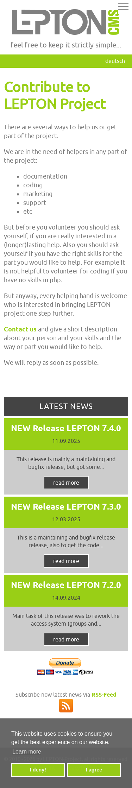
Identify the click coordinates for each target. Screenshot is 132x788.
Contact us (20, 329)
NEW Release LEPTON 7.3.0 (66, 507)
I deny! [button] (38, 770)
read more (66, 482)
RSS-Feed (104, 694)
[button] (123, 7)
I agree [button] (94, 770)
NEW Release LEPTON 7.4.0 (66, 428)
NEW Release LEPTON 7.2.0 (66, 585)
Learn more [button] (26, 752)
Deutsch (115, 61)
